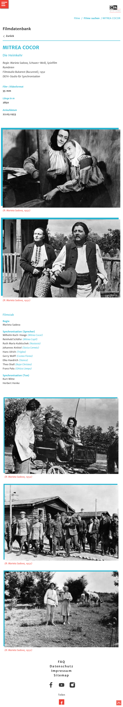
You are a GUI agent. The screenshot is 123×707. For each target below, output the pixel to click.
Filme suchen (92, 18)
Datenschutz (61, 666)
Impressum (61, 671)
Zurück (8, 35)
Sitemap (61, 675)
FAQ (61, 662)
